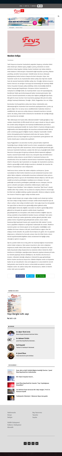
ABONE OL (34, 6)
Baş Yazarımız (37, 412)
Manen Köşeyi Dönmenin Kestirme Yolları (27, 334)
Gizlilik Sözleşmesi (13, 422)
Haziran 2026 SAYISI (13, 290)
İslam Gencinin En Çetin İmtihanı (24, 355)
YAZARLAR (11, 326)
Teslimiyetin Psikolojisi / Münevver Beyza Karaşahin (32, 396)
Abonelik (10, 427)
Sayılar (34, 417)
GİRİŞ (20, 6)
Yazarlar (35, 415)
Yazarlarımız (10, 60)
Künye (9, 415)
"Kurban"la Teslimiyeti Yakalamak (25, 347)
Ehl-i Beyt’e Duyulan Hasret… (25, 377)
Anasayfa (11, 27)
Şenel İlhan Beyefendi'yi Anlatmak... (25, 340)
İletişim (9, 417)
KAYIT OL (27, 6)
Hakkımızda (11, 412)
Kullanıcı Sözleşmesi (14, 425)
